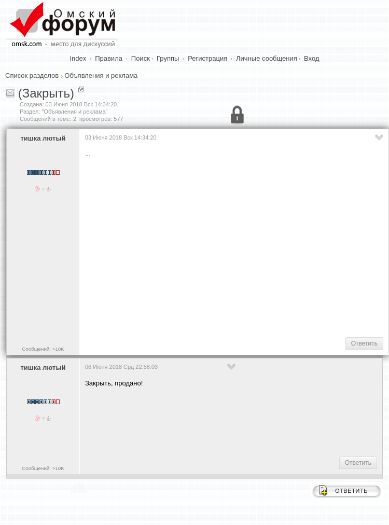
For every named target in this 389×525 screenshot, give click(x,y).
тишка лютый (42, 138)
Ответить (364, 343)
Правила (108, 58)
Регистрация (207, 58)
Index (78, 58)
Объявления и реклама (100, 75)
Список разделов (32, 75)
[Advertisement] (234, 247)
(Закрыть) (46, 93)
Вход (311, 58)
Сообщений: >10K (43, 349)
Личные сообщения (266, 58)
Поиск (140, 58)
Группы (168, 58)
